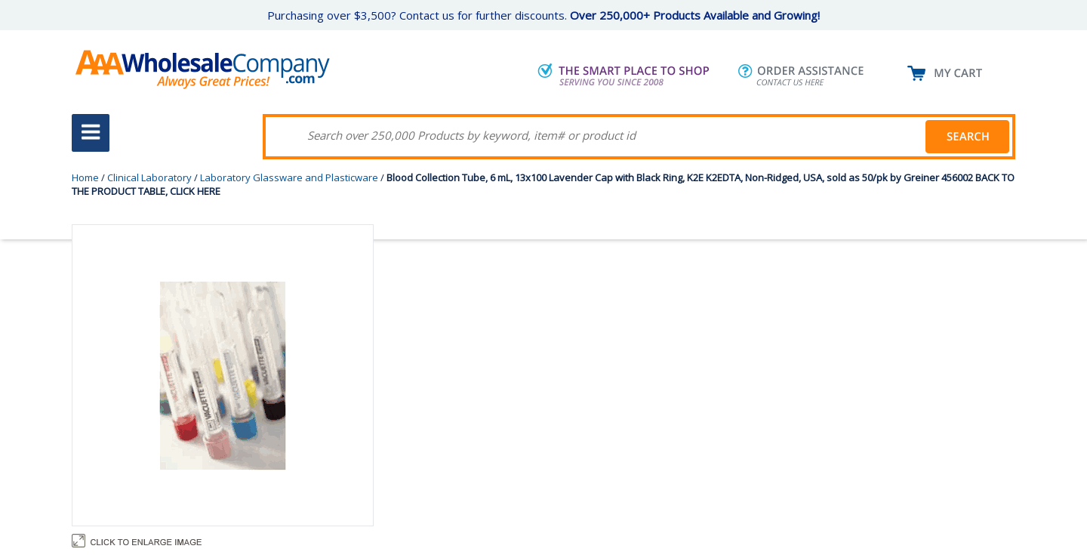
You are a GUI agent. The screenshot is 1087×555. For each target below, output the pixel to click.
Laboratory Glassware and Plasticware (289, 177)
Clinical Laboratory (149, 177)
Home (85, 177)
